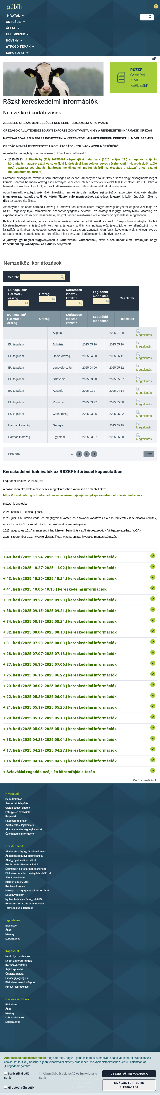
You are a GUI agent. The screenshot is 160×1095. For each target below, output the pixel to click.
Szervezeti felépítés (16, 803)
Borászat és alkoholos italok (22, 864)
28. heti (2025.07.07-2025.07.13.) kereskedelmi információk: (62, 653)
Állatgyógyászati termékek (20, 860)
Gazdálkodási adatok (17, 807)
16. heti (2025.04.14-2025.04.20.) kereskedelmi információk (61, 761)
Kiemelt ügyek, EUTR (17, 881)
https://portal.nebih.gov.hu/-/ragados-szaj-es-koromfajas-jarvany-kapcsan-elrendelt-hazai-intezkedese (72, 495)
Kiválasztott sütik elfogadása (129, 1085)
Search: (36, 277)
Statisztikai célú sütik (16, 1075)
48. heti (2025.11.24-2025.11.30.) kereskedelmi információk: (62, 557)
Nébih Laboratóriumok (18, 960)
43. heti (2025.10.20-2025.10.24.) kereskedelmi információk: (62, 578)
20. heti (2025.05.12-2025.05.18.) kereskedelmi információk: (62, 718)
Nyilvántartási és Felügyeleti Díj (23, 899)
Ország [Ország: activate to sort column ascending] (62, 318)
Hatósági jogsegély (16, 978)
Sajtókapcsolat (14, 969)
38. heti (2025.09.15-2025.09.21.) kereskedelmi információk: (62, 610)
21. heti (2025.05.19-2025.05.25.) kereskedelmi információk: (62, 707)
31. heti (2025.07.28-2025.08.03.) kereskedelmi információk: (62, 643)
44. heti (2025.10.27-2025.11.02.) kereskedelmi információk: (62, 567)
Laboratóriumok (14, 1017)
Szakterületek (14, 846)
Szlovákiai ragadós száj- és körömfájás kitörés (50, 771)
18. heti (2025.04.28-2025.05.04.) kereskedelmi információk (61, 739)
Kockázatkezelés (15, 886)
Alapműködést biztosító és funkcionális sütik (68, 1075)
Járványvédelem (15, 877)
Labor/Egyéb (12, 938)
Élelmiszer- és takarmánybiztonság (25, 868)
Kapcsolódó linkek (16, 820)
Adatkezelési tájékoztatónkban (25, 1057)
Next (149, 454)
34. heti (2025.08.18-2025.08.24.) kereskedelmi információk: (62, 621)
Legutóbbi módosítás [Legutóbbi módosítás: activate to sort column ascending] (118, 319)
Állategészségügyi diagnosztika (24, 855)
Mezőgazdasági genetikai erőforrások (27, 890)
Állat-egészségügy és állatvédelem (25, 851)
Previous (14, 453)
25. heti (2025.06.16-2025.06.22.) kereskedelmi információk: (62, 675)
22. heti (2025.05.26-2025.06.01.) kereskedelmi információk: (62, 696)
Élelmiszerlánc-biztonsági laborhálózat (28, 873)
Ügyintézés (12, 920)
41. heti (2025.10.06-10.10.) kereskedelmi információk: (56, 589)
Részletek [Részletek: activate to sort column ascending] (145, 318)
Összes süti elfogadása (129, 1073)
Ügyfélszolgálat (14, 973)
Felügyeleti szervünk (17, 812)
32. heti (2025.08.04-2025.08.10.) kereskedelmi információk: (62, 632)
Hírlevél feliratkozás (17, 986)
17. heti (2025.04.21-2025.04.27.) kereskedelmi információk (61, 750)
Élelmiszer (11, 925)
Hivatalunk (12, 793)
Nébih (54, 6)
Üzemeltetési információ (19, 833)
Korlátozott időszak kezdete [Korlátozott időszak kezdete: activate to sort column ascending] (92, 319)
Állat (8, 930)
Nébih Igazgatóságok (17, 956)
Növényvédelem (14, 894)
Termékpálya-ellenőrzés (19, 907)
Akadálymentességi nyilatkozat (23, 829)
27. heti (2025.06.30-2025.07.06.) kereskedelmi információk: (62, 664)
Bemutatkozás (13, 799)
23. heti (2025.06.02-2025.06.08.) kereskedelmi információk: (62, 685)
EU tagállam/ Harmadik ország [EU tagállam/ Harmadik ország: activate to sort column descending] (24, 319)
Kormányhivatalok (16, 965)
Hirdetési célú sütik (19, 1087)
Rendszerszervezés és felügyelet (24, 903)
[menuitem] (66, 16)
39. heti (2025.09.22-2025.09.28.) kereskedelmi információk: (62, 600)
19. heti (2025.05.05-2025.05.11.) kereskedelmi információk (61, 728)
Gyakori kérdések (17, 999)
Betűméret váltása (154, 58)
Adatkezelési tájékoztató (19, 825)
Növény (9, 934)
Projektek (10, 816)
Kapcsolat (12, 951)
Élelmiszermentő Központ (20, 982)
